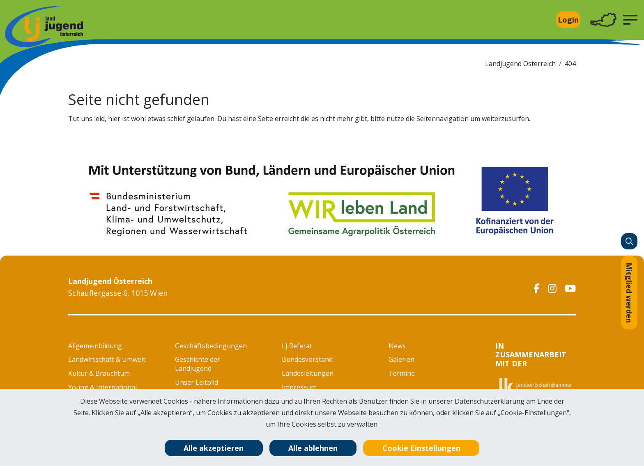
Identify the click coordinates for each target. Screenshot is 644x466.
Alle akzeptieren (214, 448)
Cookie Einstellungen (421, 448)
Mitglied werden (629, 293)
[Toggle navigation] (603, 20)
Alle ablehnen (313, 448)
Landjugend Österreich (520, 63)
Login (568, 20)
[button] (630, 19)
